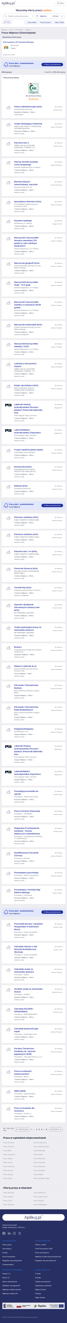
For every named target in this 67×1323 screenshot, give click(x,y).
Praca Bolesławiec (40, 1205)
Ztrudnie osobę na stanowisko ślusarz (28, 990)
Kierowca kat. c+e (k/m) (25, 551)
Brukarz (18, 647)
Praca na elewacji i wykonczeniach (23, 1072)
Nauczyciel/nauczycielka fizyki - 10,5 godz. (26, 283)
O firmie (38, 1274)
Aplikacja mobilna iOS (10, 1294)
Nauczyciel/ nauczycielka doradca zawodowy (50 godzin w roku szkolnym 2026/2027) (26, 241)
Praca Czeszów (9, 1166)
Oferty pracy (7, 1245)
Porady (5, 1253)
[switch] (52, 64)
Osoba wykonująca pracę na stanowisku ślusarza (27, 628)
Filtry (7, 22)
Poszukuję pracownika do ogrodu (26, 792)
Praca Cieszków (39, 1166)
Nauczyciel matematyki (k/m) (28, 324)
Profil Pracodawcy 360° (44, 1249)
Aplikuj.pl (4, 30)
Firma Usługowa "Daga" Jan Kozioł (25, 415)
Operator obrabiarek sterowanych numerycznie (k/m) (27, 607)
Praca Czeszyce (9, 1155)
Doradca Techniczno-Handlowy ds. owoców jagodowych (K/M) (24, 1051)
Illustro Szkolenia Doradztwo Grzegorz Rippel (27, 692)
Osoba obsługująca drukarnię (28, 124)
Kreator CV (6, 1274)
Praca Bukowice (39, 1158)
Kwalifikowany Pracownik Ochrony (26, 854)
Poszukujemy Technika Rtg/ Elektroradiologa (27, 891)
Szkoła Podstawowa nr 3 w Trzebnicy (26, 249)
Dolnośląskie (19, 30)
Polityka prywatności (42, 1282)
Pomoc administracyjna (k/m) (28, 106)
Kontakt (38, 1278)
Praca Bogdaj (8, 1174)
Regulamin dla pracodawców (45, 1261)
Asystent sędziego (23, 220)
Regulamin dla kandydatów (12, 1261)
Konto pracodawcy (42, 1253)
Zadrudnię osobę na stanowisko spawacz (24, 970)
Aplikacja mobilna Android (11, 1290)
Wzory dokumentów (9, 1282)
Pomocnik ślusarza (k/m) (26, 568)
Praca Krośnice (8, 1143)
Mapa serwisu (40, 1297)
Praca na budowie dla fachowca (24, 1109)
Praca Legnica (8, 1197)
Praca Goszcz (8, 1170)
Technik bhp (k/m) (22, 587)
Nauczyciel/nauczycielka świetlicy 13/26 (26, 345)
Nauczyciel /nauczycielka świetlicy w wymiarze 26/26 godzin (27, 305)
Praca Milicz (7, 1151)
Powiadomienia (7, 1265)
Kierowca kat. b (21, 143)
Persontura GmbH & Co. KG (23, 187)
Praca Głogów (38, 1201)
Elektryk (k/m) (21, 486)
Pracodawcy (7, 1249)
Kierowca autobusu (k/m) (26, 517)
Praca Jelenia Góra (40, 1197)
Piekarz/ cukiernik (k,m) (25, 666)
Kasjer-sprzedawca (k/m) (26, 385)
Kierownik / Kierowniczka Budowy (26, 686)
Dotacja (38, 1294)
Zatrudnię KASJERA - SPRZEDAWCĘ (24, 1010)
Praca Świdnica (8, 1205)
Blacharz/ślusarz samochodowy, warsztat (25, 183)
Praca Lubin (7, 1201)
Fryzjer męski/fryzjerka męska (28, 450)
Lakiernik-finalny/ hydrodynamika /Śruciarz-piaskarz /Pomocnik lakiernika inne (28, 408)
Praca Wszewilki (39, 1151)
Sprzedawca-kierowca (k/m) (27, 201)
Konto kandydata (8, 1257)
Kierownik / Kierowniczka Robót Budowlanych (26, 708)
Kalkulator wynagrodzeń (11, 1286)
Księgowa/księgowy (23, 729)
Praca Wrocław (8, 1193)
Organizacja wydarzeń (43, 1286)
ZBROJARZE (20, 1091)
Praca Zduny (7, 1178)
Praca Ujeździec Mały (41, 1178)
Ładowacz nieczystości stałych (25, 365)
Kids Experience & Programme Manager (18, 42)
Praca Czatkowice (40, 1143)
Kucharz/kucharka (23, 467)
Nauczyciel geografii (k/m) (27, 263)
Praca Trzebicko (39, 1162)
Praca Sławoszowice (41, 1147)
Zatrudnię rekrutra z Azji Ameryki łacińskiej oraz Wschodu (25, 949)
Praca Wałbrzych (39, 1193)
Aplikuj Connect (40, 1290)
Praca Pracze (38, 1155)
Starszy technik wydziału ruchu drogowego (26, 163)
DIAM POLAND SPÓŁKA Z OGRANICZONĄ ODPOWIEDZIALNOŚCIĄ (27, 127)
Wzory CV (6, 1278)
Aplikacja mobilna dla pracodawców (48, 1257)
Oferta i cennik (40, 1245)
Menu (60, 3)
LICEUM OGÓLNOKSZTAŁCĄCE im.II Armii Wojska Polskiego (27, 267)
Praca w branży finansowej (27, 811)
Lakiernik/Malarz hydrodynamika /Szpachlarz (27, 431)
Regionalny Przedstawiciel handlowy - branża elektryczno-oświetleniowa (27, 831)
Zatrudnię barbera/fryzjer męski (26, 1030)
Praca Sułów (7, 1158)
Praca (11, 30)
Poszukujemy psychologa (26, 872)
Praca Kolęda (38, 1174)
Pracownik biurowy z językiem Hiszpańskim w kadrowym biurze (28, 927)
